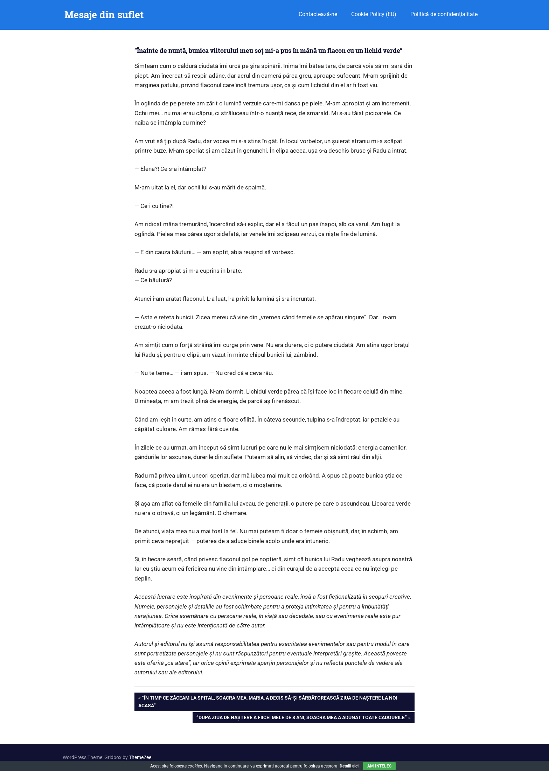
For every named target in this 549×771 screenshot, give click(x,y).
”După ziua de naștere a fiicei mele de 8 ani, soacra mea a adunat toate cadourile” (301, 718)
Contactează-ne (318, 14)
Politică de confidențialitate (444, 14)
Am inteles (379, 766)
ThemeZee (140, 757)
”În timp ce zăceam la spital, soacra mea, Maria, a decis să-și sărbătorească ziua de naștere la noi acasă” (267, 701)
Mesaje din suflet (104, 14)
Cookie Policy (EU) (373, 14)
